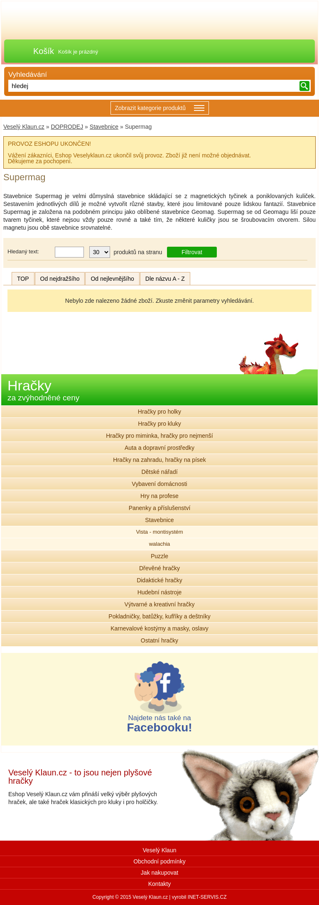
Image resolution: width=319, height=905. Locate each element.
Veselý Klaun (160, 850)
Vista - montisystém (159, 532)
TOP (23, 278)
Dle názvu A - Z (165, 278)
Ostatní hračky (159, 640)
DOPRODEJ (67, 126)
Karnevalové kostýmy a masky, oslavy (159, 628)
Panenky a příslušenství (160, 508)
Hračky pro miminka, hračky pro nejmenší (159, 435)
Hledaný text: (23, 251)
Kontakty (159, 883)
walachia (159, 544)
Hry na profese (159, 496)
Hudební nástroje (159, 592)
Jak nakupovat (159, 872)
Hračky (43, 390)
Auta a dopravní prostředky (159, 447)
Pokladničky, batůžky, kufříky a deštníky (159, 616)
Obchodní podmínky (159, 861)
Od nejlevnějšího (112, 278)
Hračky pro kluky (159, 423)
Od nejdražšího (60, 278)
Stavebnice (104, 126)
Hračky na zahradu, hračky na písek (159, 459)
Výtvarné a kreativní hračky (160, 604)
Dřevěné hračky (159, 568)
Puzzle (159, 556)
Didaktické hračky (159, 580)
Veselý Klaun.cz (23, 126)
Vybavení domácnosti (159, 484)
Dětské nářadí (159, 471)
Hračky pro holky (159, 411)
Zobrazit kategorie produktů (159, 108)
